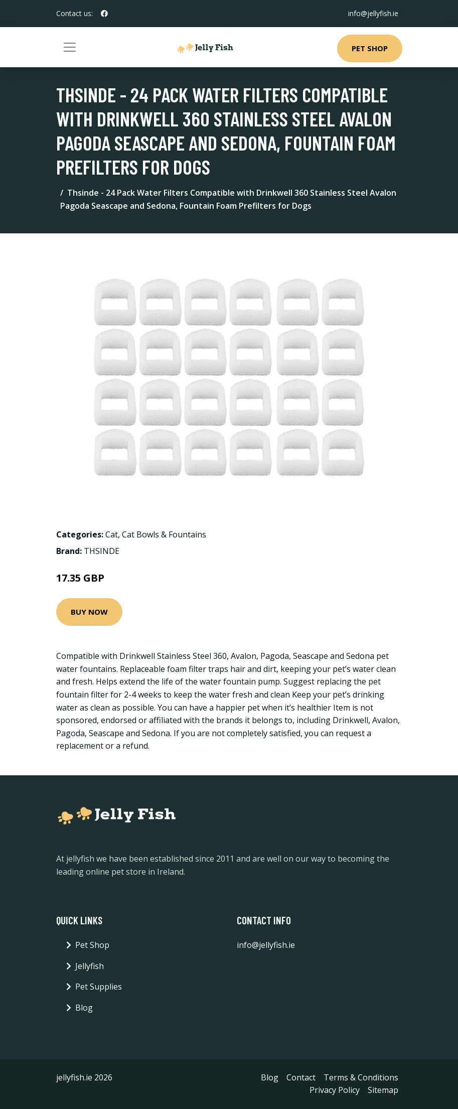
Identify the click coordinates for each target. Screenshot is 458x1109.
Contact (301, 1077)
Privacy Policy (335, 1089)
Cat (111, 534)
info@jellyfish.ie (373, 13)
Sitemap (383, 1089)
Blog (84, 1007)
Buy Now (89, 612)
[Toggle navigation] (69, 47)
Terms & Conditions (361, 1077)
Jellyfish (89, 966)
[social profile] (104, 13)
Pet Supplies (98, 986)
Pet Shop (370, 48)
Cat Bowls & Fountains (164, 534)
